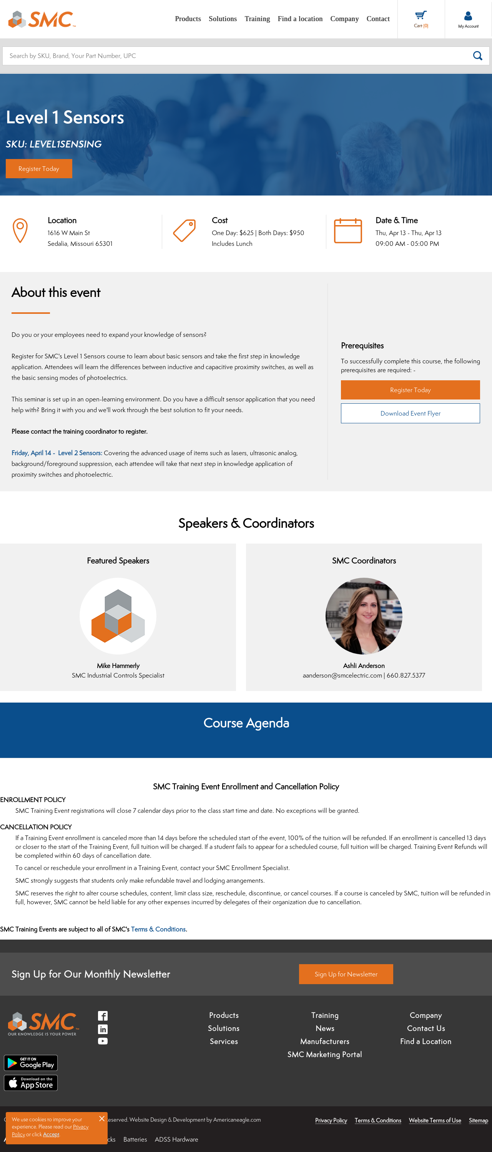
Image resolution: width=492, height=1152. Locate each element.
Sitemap (478, 1120)
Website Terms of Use (435, 1120)
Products (224, 1015)
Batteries (135, 1139)
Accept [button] (51, 1134)
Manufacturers (324, 1041)
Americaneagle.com (237, 1119)
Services (224, 1041)
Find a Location (426, 1041)
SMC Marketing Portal (325, 1054)
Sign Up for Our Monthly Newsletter (91, 974)
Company (426, 1015)
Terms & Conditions (158, 929)
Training (325, 1015)
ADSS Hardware (176, 1139)
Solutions (223, 1028)
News (325, 1028)
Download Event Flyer (410, 413)
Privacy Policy (331, 1120)
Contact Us (426, 1028)
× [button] (101, 1118)
